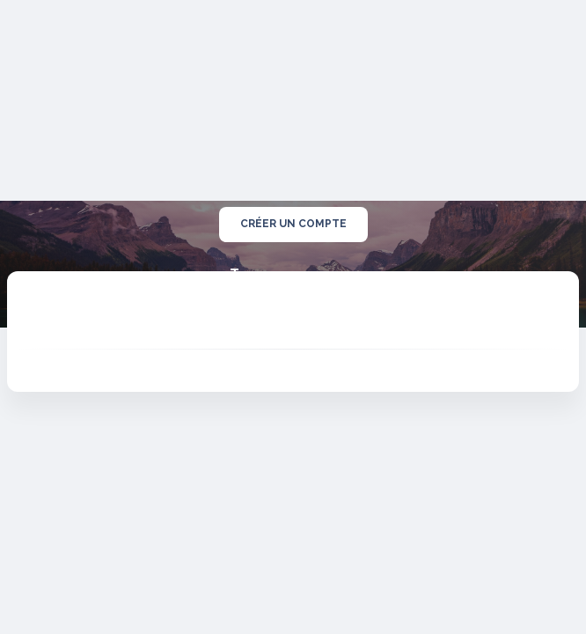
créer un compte (293, 224)
